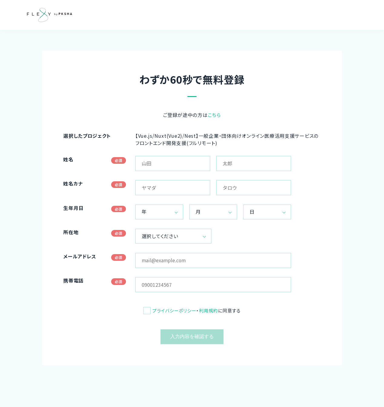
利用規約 (208, 310)
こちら (214, 114)
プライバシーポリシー (174, 310)
